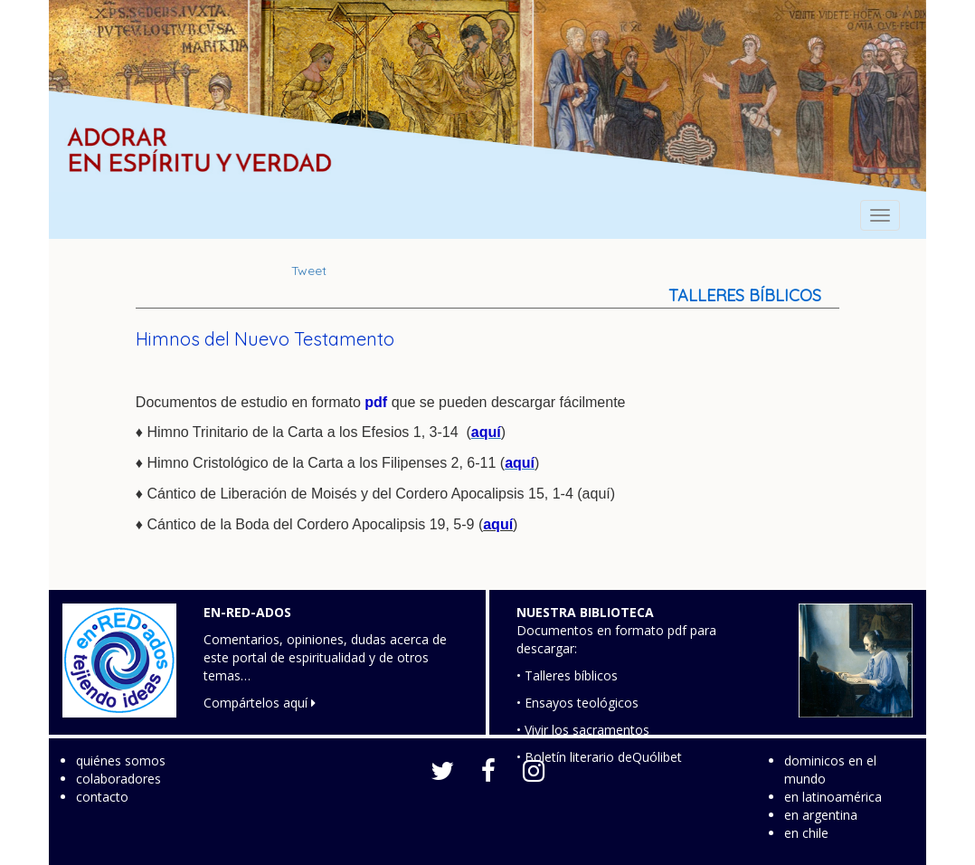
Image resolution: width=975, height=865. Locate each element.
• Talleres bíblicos (567, 675)
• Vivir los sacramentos (582, 729)
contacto (102, 796)
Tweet (309, 270)
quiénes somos (121, 760)
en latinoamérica (833, 796)
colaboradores (118, 778)
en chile (806, 832)
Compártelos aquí (260, 702)
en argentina (820, 814)
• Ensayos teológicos (577, 702)
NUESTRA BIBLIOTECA (585, 612)
